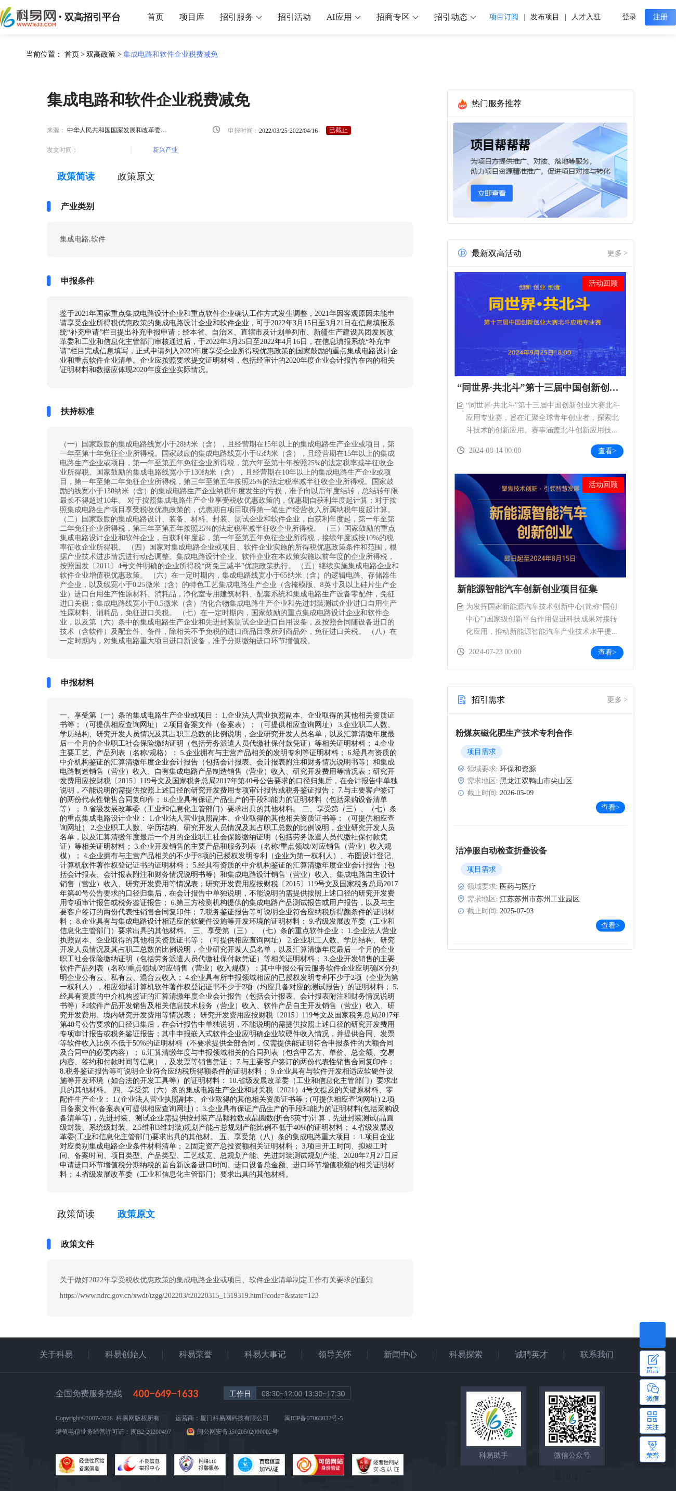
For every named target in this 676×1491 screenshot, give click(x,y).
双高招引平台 (92, 17)
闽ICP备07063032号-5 (313, 1418)
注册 (660, 17)
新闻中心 (400, 1354)
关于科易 (56, 1354)
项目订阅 (503, 17)
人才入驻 (586, 17)
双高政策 (100, 54)
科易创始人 (126, 1354)
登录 (629, 17)
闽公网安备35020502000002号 (237, 1431)
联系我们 (597, 1354)
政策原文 (136, 176)
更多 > (617, 253)
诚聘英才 (531, 1354)
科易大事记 (265, 1354)
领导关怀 (335, 1354)
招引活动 (294, 16)
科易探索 (466, 1354)
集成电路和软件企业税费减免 (170, 54)
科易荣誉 (195, 1354)
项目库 (191, 16)
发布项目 (545, 17)
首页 (155, 16)
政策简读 (76, 1214)
